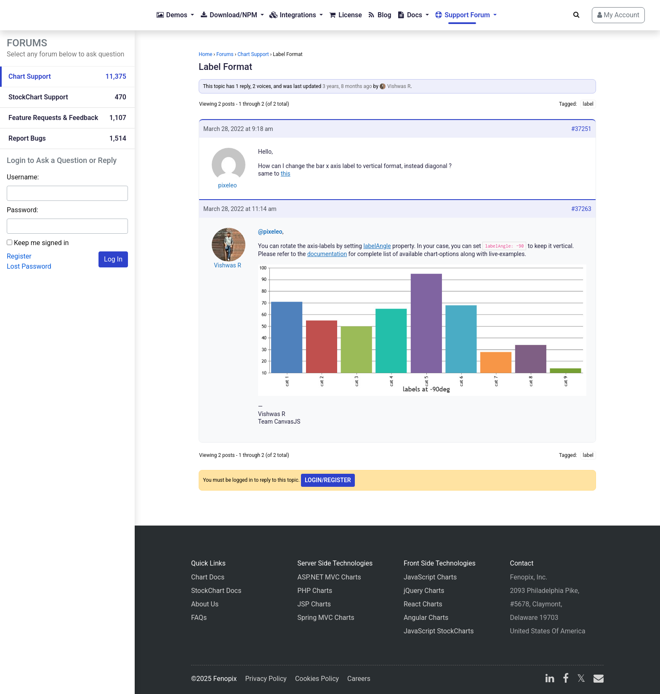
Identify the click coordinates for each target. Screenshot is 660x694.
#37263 (581, 209)
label (588, 104)
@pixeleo (270, 231)
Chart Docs (207, 577)
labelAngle (377, 246)
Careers (358, 679)
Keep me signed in (41, 243)
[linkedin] (550, 679)
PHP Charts (315, 591)
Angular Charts (426, 618)
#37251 (581, 128)
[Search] (576, 15)
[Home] (40, 15)
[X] (581, 679)
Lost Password (29, 266)
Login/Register (328, 480)
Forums (225, 54)
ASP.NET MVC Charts (329, 577)
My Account (618, 15)
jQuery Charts (424, 591)
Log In (113, 259)
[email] (597, 679)
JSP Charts (314, 604)
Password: (22, 210)
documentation (327, 254)
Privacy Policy (266, 679)
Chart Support (253, 54)
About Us (204, 604)
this (285, 173)
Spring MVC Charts (326, 618)
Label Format (225, 66)
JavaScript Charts (430, 577)
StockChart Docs (216, 591)
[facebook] (565, 679)
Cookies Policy (317, 679)
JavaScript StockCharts (439, 631)
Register (19, 256)
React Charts (423, 604)
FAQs (199, 618)
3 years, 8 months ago (347, 86)
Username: (23, 177)
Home (205, 54)
